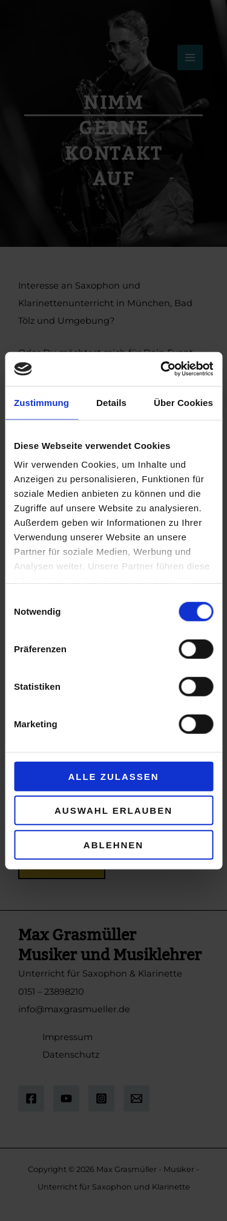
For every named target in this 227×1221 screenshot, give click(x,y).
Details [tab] (111, 402)
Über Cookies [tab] (183, 402)
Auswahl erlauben (113, 810)
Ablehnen (113, 844)
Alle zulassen (113, 776)
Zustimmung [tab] (41, 402)
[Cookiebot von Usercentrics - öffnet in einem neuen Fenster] (161, 369)
